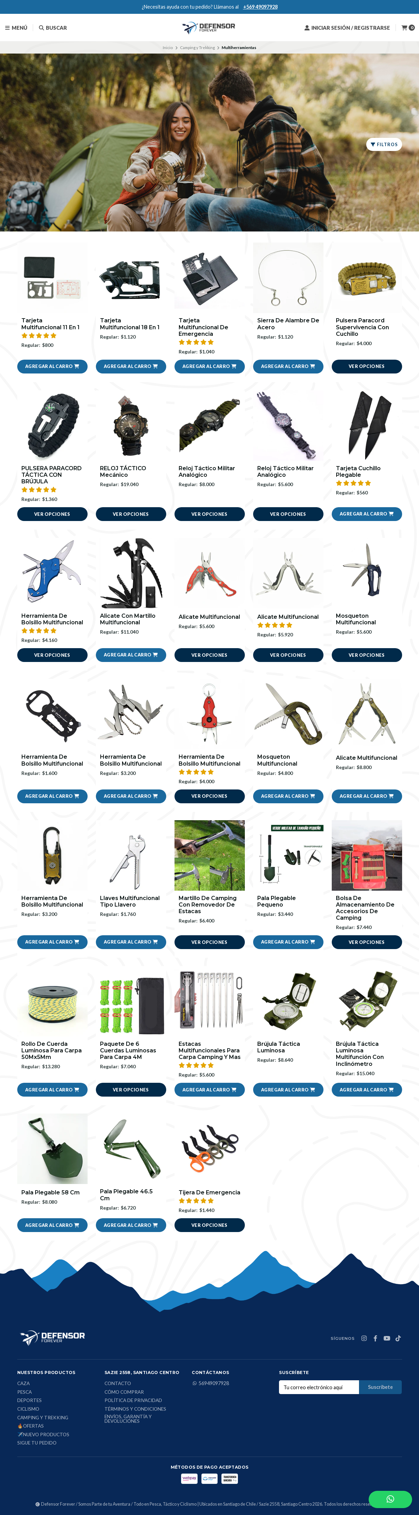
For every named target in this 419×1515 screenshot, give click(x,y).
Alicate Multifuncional (209, 617)
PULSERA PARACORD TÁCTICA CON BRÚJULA (51, 475)
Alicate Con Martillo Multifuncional (128, 619)
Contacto (117, 1383)
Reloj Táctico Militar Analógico (207, 471)
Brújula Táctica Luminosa (278, 1047)
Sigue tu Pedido (37, 1443)
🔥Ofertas (30, 1426)
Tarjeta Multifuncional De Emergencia (203, 327)
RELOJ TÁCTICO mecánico (123, 471)
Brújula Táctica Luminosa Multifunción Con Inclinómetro (360, 1054)
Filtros (384, 144)
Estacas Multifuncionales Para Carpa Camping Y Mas (210, 1050)
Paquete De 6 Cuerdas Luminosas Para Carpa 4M (128, 1050)
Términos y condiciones (135, 1409)
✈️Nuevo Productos (43, 1434)
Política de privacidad (133, 1400)
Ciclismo (28, 1409)
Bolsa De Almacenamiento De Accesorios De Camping (365, 908)
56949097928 (210, 1383)
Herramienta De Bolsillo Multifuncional (52, 619)
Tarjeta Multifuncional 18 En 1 (130, 323)
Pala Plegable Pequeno (276, 901)
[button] (52, 366)
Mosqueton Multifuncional (356, 619)
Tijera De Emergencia (209, 1192)
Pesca (24, 1392)
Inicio (168, 47)
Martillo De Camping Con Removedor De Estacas (208, 905)
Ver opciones (367, 366)
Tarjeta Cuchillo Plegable (358, 471)
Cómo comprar (124, 1392)
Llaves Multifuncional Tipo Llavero (130, 901)
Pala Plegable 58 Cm (50, 1192)
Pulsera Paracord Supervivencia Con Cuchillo (362, 327)
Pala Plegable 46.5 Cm (126, 1194)
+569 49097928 (260, 7)
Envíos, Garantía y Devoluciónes (128, 1419)
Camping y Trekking (197, 47)
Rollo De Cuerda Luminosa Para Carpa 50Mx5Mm (51, 1050)
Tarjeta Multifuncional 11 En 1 (50, 323)
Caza (23, 1383)
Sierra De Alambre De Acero (288, 323)
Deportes (29, 1400)
